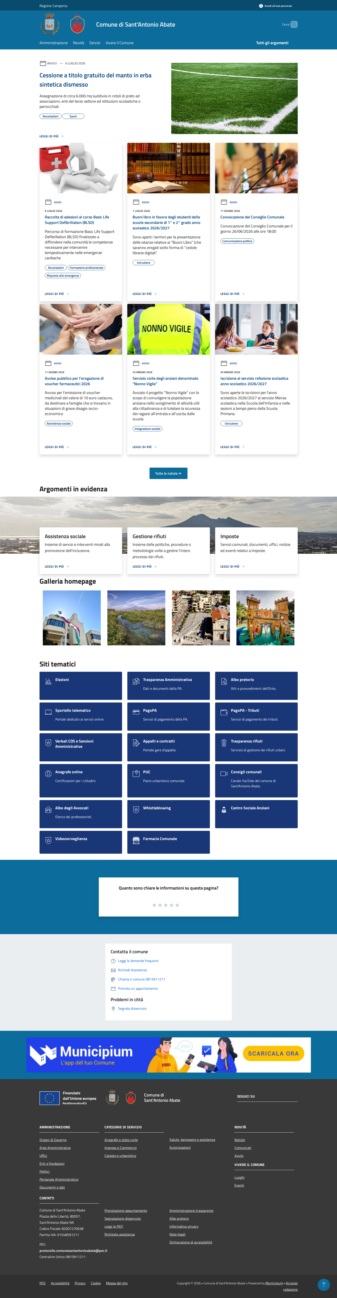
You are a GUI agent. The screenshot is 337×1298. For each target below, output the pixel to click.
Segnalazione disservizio (123, 1218)
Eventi (239, 1185)
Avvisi (52, 63)
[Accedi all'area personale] (275, 6)
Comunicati (242, 1147)
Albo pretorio (179, 1218)
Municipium (274, 1283)
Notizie (239, 1139)
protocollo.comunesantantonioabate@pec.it (73, 1250)
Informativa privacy (183, 1226)
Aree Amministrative (55, 1147)
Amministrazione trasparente (191, 1210)
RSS (43, 1283)
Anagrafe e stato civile (121, 1139)
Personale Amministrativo (59, 1179)
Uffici (43, 1155)
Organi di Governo (53, 1139)
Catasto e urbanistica (120, 1155)
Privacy (80, 1283)
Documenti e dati (52, 1187)
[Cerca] (292, 24)
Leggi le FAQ (114, 1226)
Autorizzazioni (180, 1147)
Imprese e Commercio (121, 1147)
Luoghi (239, 1177)
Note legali (177, 1234)
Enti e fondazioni (52, 1163)
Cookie (96, 1283)
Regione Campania (53, 5)
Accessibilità (60, 1283)
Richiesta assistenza (120, 1234)
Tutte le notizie (168, 473)
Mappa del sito (117, 1283)
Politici (45, 1171)
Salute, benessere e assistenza (192, 1139)
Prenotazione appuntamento (126, 1210)
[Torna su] (324, 1285)
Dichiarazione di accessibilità (190, 1242)
